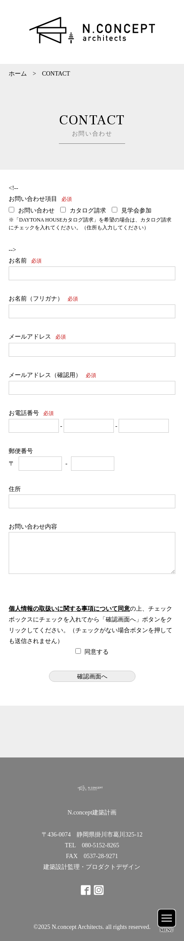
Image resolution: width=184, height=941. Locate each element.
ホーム (18, 73)
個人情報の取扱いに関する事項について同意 (69, 608)
